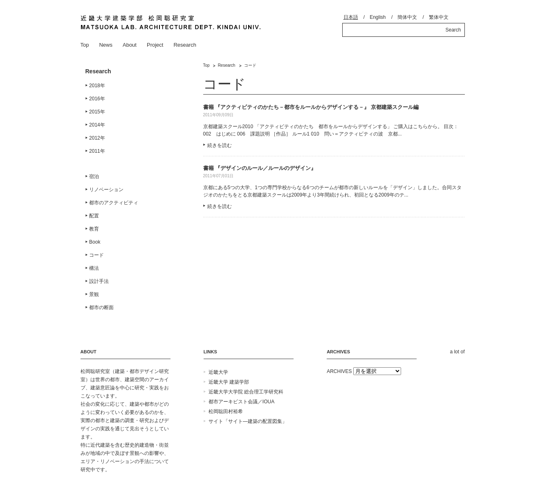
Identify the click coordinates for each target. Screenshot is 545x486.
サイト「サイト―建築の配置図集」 (248, 421)
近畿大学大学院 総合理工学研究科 (246, 392)
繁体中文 (439, 17)
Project (155, 45)
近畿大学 (218, 372)
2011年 (97, 151)
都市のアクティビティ (113, 203)
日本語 (350, 17)
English (378, 17)
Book (94, 242)
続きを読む (219, 145)
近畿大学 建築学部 (229, 382)
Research (184, 45)
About (130, 45)
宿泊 (94, 176)
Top (85, 45)
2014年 (97, 125)
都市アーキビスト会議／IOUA (241, 402)
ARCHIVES (339, 371)
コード (96, 255)
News (105, 45)
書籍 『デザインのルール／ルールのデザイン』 (259, 168)
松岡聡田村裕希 (226, 411)
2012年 (97, 138)
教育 (94, 229)
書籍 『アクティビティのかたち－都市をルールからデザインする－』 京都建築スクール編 (311, 107)
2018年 (97, 85)
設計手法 (99, 281)
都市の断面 (101, 307)
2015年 (97, 112)
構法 (94, 268)
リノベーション (106, 189)
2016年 (97, 99)
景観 (94, 294)
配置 (94, 216)
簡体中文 (407, 17)
